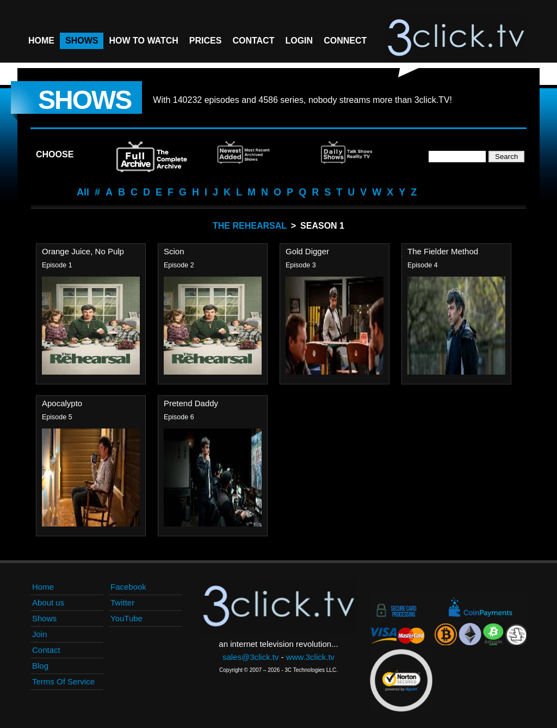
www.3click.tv (310, 657)
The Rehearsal (250, 225)
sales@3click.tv (250, 657)
